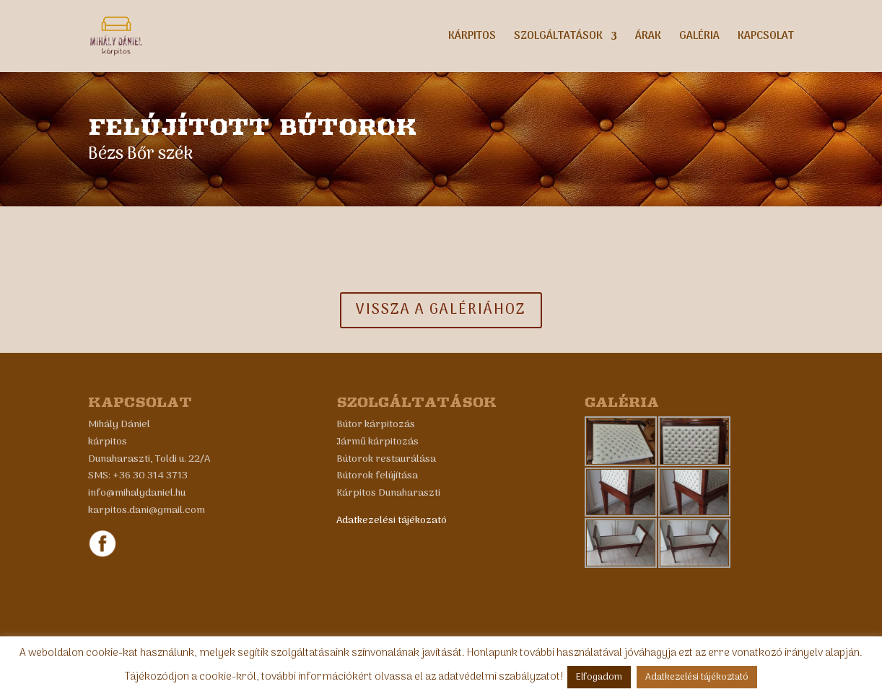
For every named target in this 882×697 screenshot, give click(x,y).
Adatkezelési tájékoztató (696, 677)
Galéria (699, 38)
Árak (648, 38)
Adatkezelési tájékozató (391, 520)
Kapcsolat (766, 38)
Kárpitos (472, 38)
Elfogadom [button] (599, 677)
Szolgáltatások (558, 38)
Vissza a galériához (441, 310)
